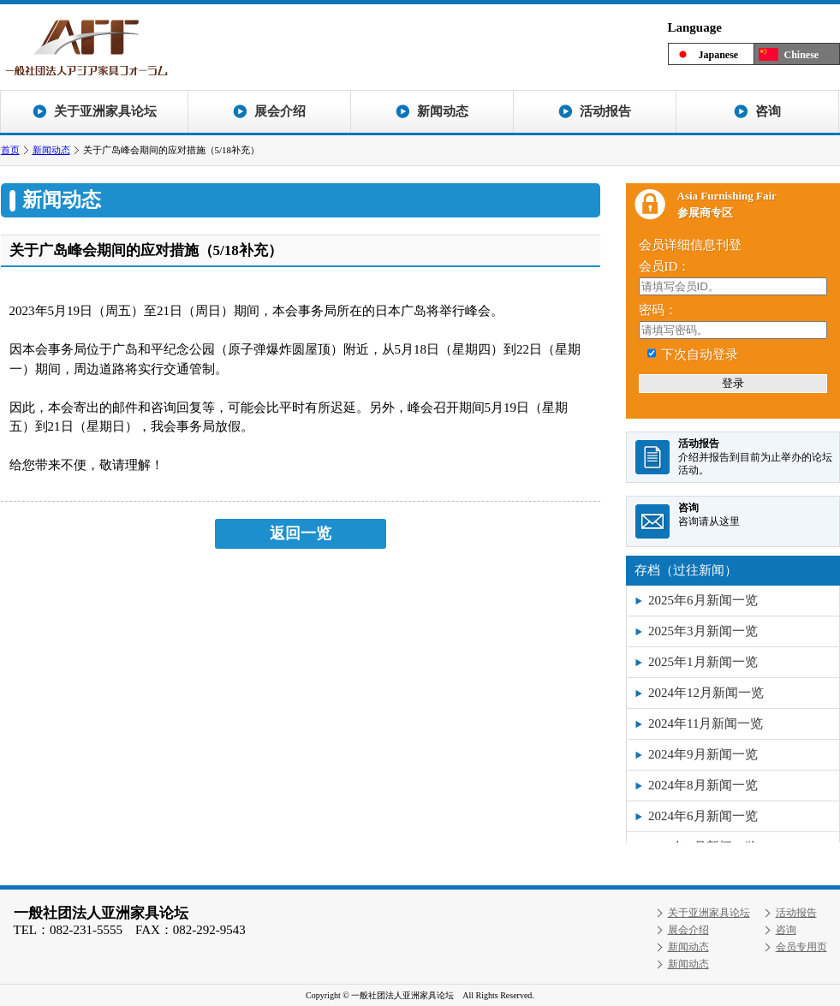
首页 (10, 150)
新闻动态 (51, 150)
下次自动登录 (699, 354)
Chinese (801, 55)
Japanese (719, 55)
